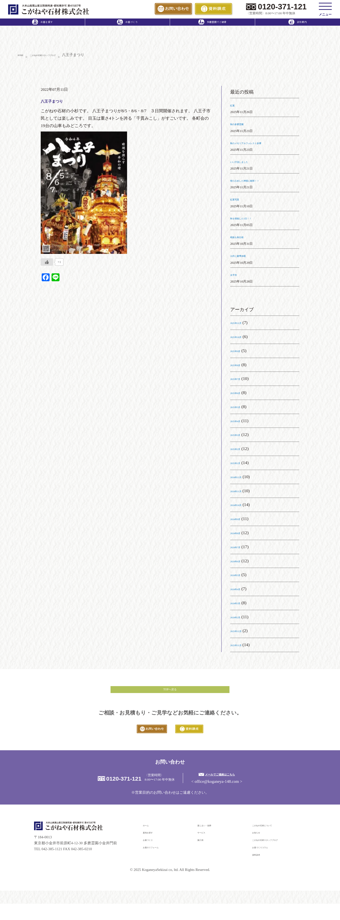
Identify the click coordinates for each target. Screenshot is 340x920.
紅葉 (234, 107)
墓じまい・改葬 (210, 841)
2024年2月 (239, 619)
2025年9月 (239, 353)
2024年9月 (239, 521)
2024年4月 (239, 591)
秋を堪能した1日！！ (250, 220)
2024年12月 (240, 479)
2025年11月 (240, 325)
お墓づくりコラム (267, 863)
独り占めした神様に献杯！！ (257, 182)
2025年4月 (239, 423)
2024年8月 (239, 535)
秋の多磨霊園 (242, 126)
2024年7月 (239, 549)
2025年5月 (239, 409)
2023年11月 (240, 647)
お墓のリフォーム (157, 863)
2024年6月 (239, 563)
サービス (204, 848)
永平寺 (236, 277)
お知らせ (259, 848)
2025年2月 (239, 451)
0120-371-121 (282, 6)
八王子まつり (62, 103)
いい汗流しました (247, 164)
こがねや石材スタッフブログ (276, 856)
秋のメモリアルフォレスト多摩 (259, 145)
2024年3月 (239, 605)
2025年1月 (239, 465)
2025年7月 (239, 381)
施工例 (202, 856)
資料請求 (259, 870)
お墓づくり (152, 856)
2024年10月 (240, 507)
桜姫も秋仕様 (242, 239)
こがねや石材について (270, 841)
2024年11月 (240, 493)
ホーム (148, 841)
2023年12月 (240, 633)
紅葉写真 (238, 201)
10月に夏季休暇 (245, 258)
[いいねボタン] (47, 264)
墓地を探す (152, 848)
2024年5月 (239, 577)
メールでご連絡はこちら (241, 790)
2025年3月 (239, 437)
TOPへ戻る (170, 695)
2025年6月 (239, 395)
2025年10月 (240, 339)
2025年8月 (239, 367)
